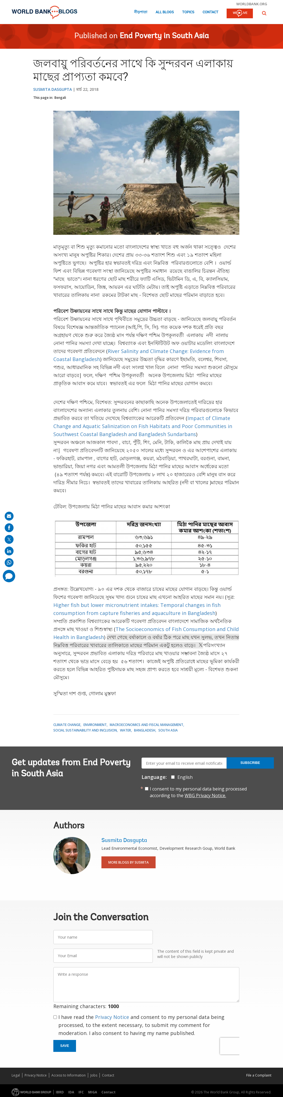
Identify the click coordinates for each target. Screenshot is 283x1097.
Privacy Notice (112, 1017)
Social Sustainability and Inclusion (85, 730)
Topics (188, 12)
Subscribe (250, 763)
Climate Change (66, 724)
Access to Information (68, 1075)
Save (64, 1046)
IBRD (60, 1092)
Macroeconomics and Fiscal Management (146, 724)
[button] (264, 13)
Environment (95, 724)
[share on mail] (9, 516)
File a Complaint (258, 1075)
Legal (16, 1075)
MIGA (92, 1092)
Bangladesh (144, 730)
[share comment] (9, 576)
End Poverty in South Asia (164, 36)
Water (125, 730)
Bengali (60, 97)
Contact (210, 12)
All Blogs (165, 12)
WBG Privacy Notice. (205, 795)
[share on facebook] (9, 527)
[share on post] (9, 539)
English (185, 777)
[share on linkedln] (9, 551)
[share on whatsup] (9, 562)
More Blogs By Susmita (128, 862)
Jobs (93, 1075)
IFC (81, 1092)
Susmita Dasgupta (52, 89)
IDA (71, 1092)
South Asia (168, 730)
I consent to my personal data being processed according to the (198, 792)
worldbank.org (251, 4)
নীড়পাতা (140, 12)
